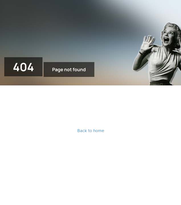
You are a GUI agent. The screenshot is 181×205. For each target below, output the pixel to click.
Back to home (90, 131)
